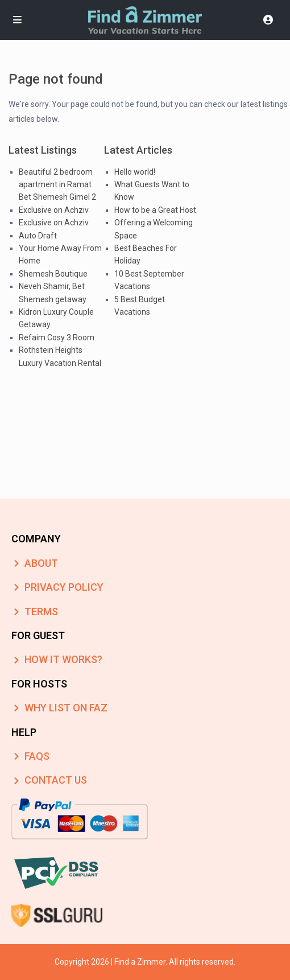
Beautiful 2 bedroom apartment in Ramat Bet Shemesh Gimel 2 (57, 184)
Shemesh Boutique (53, 273)
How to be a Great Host (155, 210)
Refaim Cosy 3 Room (56, 337)
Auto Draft (38, 235)
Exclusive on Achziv (54, 210)
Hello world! (134, 171)
